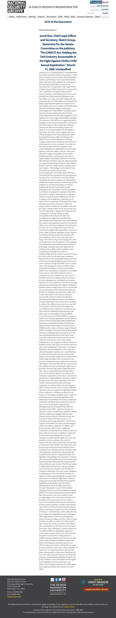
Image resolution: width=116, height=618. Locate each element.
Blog (73, 16)
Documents (51, 16)
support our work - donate (97, 589)
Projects (41, 16)
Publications (21, 16)
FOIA (60, 16)
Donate (105, 2)
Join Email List (102, 6)
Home (11, 16)
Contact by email (14, 597)
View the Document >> (48, 30)
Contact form (69, 607)
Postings (32, 16)
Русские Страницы (85, 16)
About (97, 16)
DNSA (67, 16)
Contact (105, 9)
